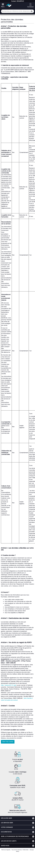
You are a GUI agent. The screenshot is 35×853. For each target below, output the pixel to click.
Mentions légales (5, 849)
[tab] (17, 818)
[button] (17, 1)
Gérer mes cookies (7, 741)
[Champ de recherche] (17, 11)
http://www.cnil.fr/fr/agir (8, 685)
